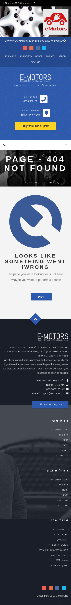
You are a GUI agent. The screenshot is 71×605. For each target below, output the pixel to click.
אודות (65, 439)
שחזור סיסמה (25, 56)
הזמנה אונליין (61, 429)
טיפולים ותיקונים (60, 544)
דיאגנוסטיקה (62, 539)
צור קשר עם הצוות (50, 404)
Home (52, 183)
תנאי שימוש (10, 56)
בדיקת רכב (62, 534)
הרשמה (39, 56)
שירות (65, 445)
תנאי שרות (36, 62)
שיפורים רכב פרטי (59, 555)
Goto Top (37, 320)
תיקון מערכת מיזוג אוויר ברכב (53, 550)
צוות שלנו (63, 450)
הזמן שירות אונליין (36, 126)
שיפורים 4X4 (62, 560)
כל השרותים (62, 529)
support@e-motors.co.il (53, 393)
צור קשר (64, 455)
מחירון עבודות (61, 565)
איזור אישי (50, 56)
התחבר (62, 56)
